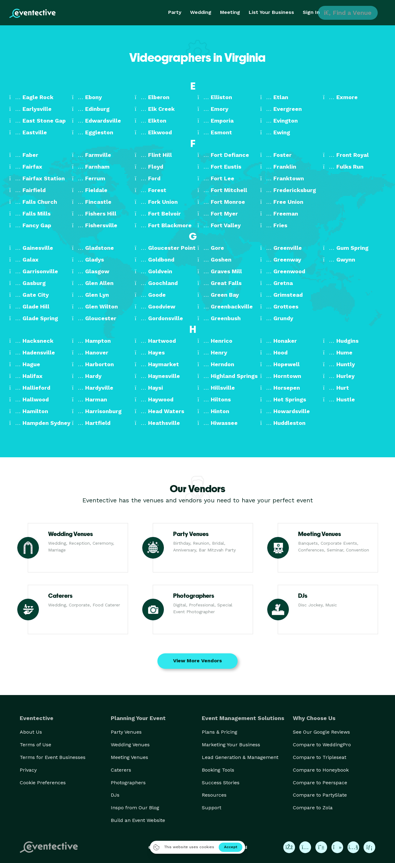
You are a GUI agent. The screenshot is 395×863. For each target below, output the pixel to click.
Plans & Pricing (219, 732)
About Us (31, 732)
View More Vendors (197, 661)
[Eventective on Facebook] (289, 847)
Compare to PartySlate (320, 795)
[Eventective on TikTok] (337, 847)
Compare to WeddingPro (322, 745)
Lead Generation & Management (240, 757)
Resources (214, 795)
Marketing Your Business (231, 745)
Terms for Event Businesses (52, 757)
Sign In (311, 12)
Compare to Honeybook (321, 770)
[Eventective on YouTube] (353, 847)
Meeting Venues (129, 757)
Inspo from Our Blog (135, 808)
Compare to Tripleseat (319, 757)
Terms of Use (35, 745)
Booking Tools (218, 770)
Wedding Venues (130, 745)
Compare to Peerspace (320, 782)
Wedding (200, 12)
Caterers (121, 770)
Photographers (128, 782)
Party (174, 12)
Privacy (28, 770)
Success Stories (220, 782)
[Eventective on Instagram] (305, 847)
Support (211, 808)
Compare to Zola (313, 808)
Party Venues (126, 732)
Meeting (230, 12)
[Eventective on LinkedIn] (369, 847)
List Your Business (271, 12)
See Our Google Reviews (321, 732)
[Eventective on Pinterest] (321, 847)
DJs (115, 795)
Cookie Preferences (43, 782)
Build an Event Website (138, 820)
